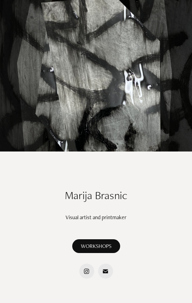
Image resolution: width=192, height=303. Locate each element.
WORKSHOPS (96, 245)
